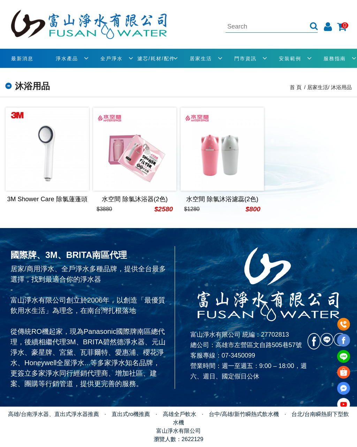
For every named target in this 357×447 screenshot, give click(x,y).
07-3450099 (238, 355)
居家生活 (201, 58)
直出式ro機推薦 (131, 414)
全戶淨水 (111, 58)
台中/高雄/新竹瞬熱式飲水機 (244, 414)
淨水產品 (67, 58)
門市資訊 (245, 58)
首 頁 (296, 87)
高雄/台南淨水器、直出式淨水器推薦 (53, 414)
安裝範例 (290, 58)
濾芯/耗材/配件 (156, 58)
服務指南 (335, 58)
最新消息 (22, 58)
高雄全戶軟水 (179, 414)
